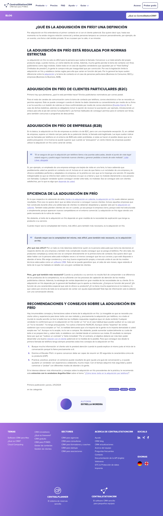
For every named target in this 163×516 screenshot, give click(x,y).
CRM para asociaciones (71, 451)
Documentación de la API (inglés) (109, 458)
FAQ (63, 5)
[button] (41, 5)
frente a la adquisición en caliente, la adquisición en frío (90, 199)
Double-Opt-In (119, 105)
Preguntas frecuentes (104, 451)
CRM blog (99, 441)
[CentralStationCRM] (104, 496)
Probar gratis (150, 5)
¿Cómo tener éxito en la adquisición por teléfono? (107, 373)
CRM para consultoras (71, 441)
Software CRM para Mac (18, 437)
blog (8, 15)
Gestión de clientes (43, 448)
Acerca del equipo (103, 447)
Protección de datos (110, 464)
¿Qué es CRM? (14, 441)
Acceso (137, 5)
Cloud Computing (15, 444)
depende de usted (66, 181)
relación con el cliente (56, 338)
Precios (54, 5)
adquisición (49, 74)
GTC (97, 464)
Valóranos (99, 461)
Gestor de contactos (43, 445)
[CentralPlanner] (57, 496)
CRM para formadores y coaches (75, 444)
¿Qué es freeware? (43, 435)
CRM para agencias (70, 437)
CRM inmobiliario (42, 432)
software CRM (60, 262)
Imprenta (99, 468)
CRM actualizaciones (104, 444)
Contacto (99, 454)
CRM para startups (69, 447)
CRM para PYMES (42, 442)
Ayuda (98, 437)
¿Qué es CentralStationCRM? (142, 15)
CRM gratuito (40, 438)
